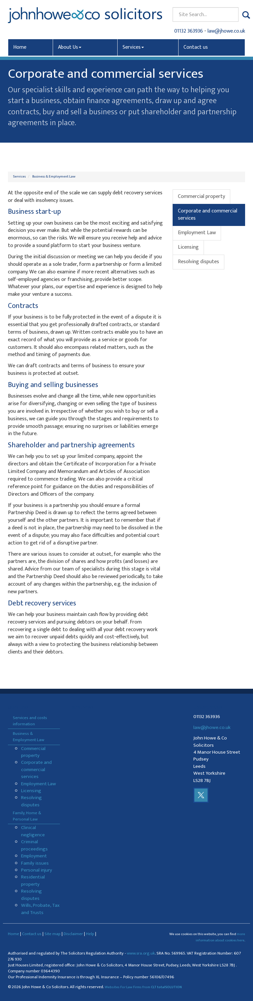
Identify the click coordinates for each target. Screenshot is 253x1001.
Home (19, 47)
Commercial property (201, 196)
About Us (69, 47)
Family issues (35, 863)
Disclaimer (73, 933)
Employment (34, 856)
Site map (52, 933)
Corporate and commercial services (207, 215)
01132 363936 (188, 31)
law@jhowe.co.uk (226, 31)
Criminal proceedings (34, 845)
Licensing (188, 247)
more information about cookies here (220, 937)
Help (90, 933)
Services (133, 47)
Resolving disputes (198, 261)
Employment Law (197, 232)
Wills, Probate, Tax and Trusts (40, 908)
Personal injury (36, 870)
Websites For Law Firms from (143, 987)
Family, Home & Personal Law (27, 816)
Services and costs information (30, 721)
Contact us (195, 47)
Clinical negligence (33, 831)
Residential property (33, 880)
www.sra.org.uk (141, 953)
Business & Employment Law (53, 177)
